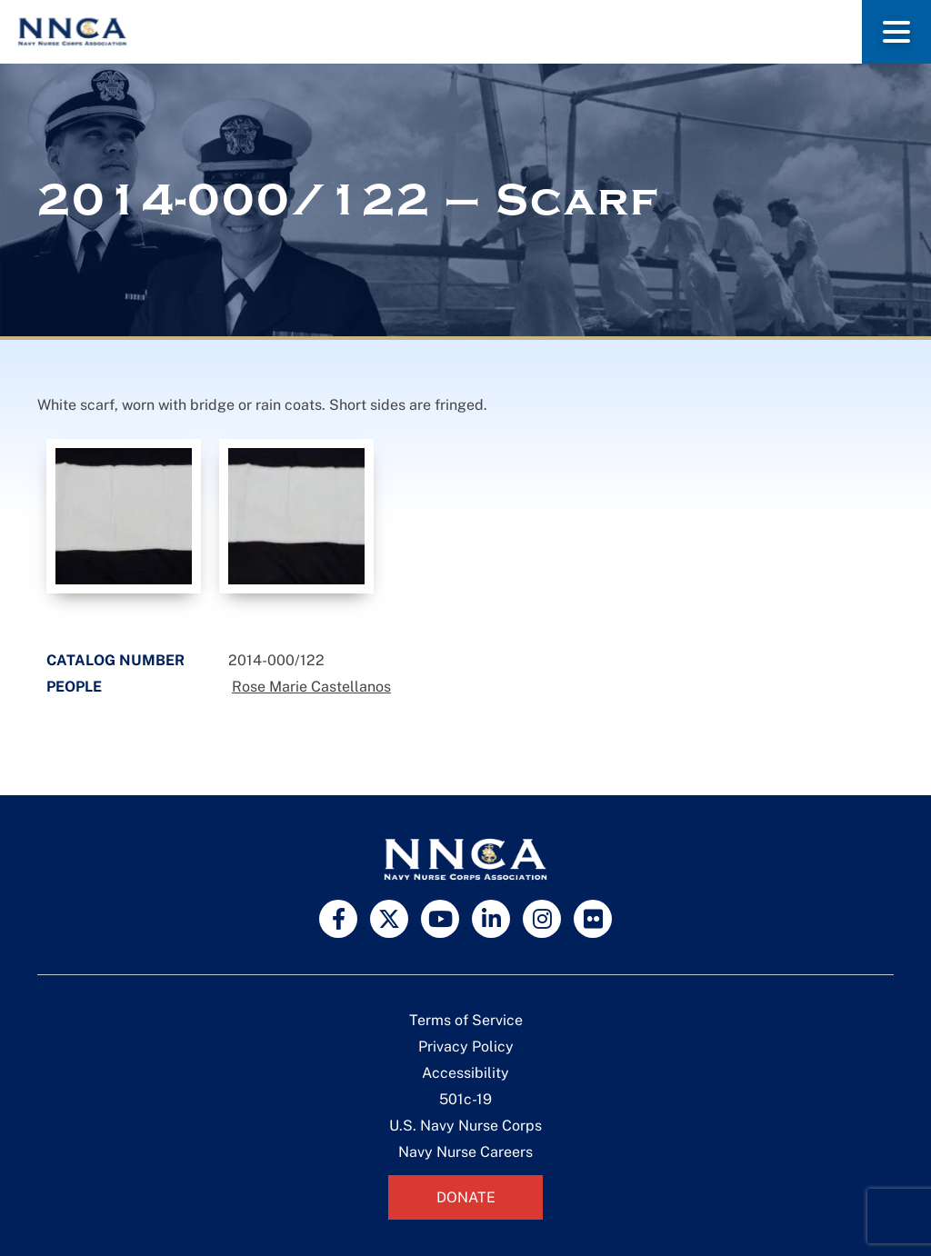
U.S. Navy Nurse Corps (465, 1125)
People (74, 686)
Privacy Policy (466, 1046)
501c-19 (465, 1099)
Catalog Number (115, 660)
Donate (466, 1197)
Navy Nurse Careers (465, 1152)
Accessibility (465, 1073)
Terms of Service (466, 1020)
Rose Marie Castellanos (311, 686)
